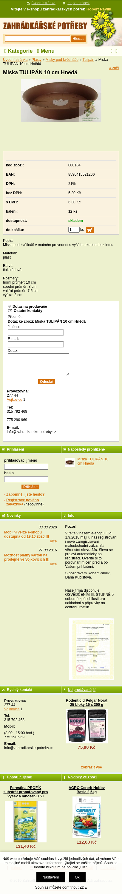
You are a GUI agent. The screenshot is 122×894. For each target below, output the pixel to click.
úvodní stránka (43, 3)
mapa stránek (78, 3)
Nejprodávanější (82, 690)
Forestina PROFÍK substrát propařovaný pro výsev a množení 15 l (26, 792)
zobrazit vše (91, 767)
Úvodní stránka (15, 60)
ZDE (83, 887)
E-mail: (13, 339)
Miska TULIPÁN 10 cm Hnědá (93, 461)
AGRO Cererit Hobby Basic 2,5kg (87, 790)
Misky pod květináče (62, 60)
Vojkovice (14, 399)
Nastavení (50, 877)
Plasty (36, 60)
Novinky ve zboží (82, 777)
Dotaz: (13, 351)
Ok (77, 877)
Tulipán (88, 60)
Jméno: (14, 327)
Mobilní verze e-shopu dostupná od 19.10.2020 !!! (26, 534)
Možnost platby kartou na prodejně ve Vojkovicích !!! (27, 557)
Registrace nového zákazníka (22, 502)
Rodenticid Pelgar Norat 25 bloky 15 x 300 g (86, 702)
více (53, 541)
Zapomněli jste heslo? (25, 494)
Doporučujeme (19, 777)
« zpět (114, 68)
